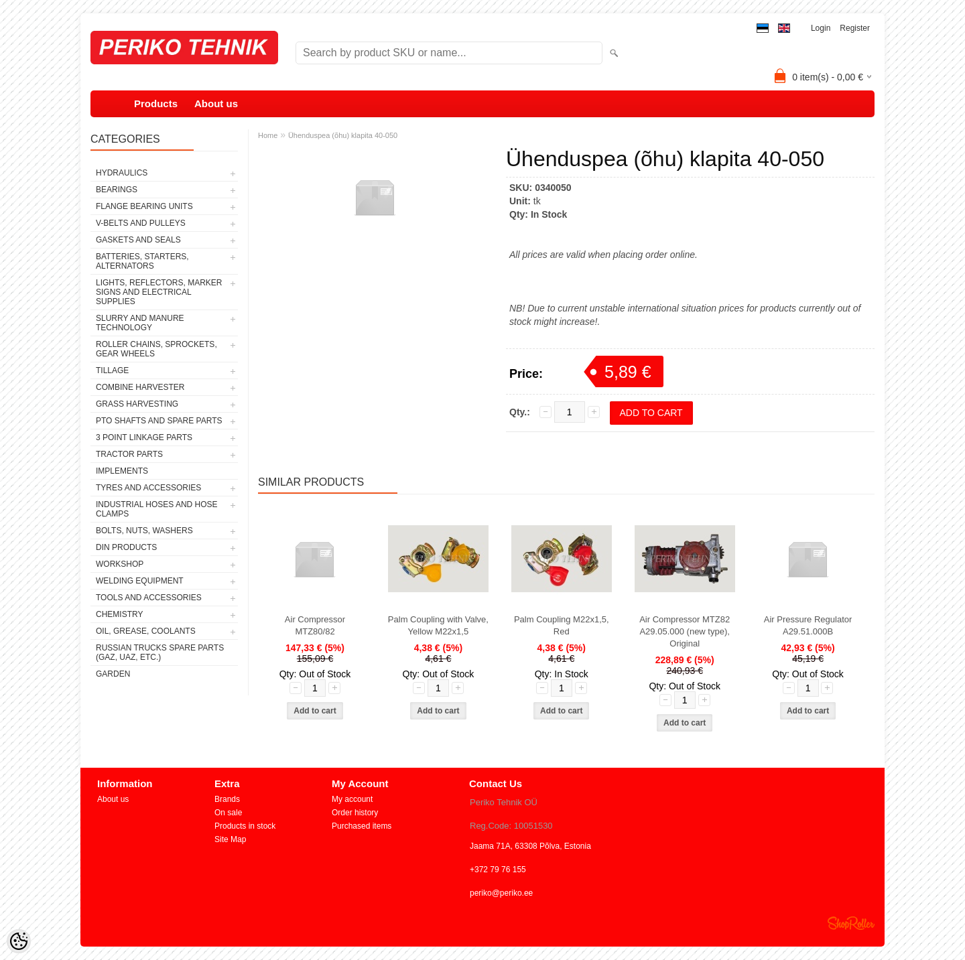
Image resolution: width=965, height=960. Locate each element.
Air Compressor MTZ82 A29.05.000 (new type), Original (684, 631)
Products (156, 103)
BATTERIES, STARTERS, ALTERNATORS (142, 261)
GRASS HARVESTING (137, 404)
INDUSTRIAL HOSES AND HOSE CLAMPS (157, 509)
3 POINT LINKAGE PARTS (144, 437)
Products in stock (244, 826)
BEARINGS (116, 189)
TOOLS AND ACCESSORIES (149, 597)
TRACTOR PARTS (129, 454)
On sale (228, 812)
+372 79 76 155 (498, 869)
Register (855, 28)
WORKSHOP (119, 564)
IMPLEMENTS (122, 471)
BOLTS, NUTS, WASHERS (144, 530)
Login (820, 28)
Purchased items (361, 826)
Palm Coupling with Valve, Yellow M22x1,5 (438, 625)
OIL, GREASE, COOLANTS (146, 631)
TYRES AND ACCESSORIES (148, 487)
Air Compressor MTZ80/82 (315, 625)
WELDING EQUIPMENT (140, 581)
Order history (355, 812)
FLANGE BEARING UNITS (144, 206)
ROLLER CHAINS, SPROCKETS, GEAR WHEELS (156, 349)
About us (216, 103)
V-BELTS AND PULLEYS (141, 223)
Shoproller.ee (851, 923)
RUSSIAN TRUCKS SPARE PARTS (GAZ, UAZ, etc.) (160, 652)
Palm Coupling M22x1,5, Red (561, 625)
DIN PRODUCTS (126, 547)
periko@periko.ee (501, 893)
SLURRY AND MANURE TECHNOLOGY (140, 323)
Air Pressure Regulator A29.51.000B (808, 625)
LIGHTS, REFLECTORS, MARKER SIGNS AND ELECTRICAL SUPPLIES (159, 292)
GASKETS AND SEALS (138, 240)
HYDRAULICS (121, 173)
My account (352, 799)
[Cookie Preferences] (19, 941)
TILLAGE (112, 370)
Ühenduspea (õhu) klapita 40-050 (342, 135)
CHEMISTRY (119, 614)
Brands (227, 799)
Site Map (230, 839)
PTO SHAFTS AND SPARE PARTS (159, 420)
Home (267, 135)
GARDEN (113, 674)
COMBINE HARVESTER (140, 387)
